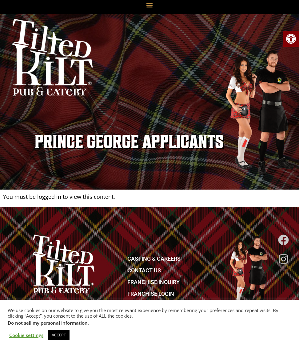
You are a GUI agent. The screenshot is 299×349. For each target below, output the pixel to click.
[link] (291, 39)
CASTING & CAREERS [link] (154, 258)
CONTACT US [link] (144, 270)
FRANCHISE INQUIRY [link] (153, 282)
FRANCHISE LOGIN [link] (150, 294)
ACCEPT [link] (59, 335)
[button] (150, 5)
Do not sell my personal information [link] (48, 323)
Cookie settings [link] (26, 335)
